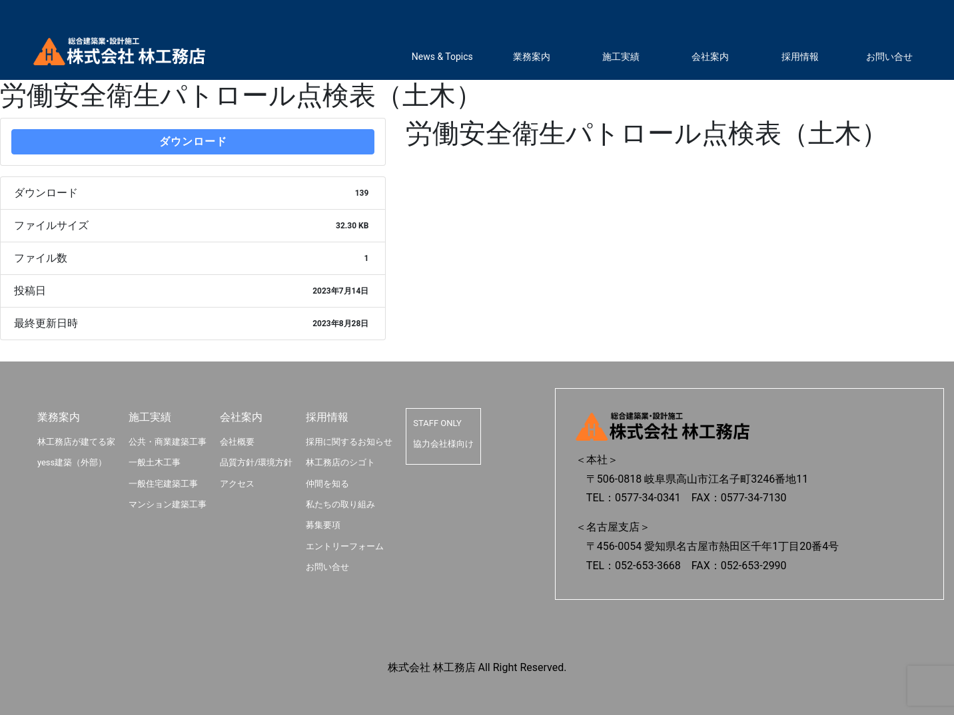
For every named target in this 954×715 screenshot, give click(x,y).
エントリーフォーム (345, 546)
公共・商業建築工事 (168, 442)
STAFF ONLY (437, 423)
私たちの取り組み (340, 504)
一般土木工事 (155, 462)
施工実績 (621, 56)
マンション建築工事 (168, 504)
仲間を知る (327, 484)
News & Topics (442, 56)
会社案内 (710, 56)
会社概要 (237, 442)
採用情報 (800, 56)
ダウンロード (193, 141)
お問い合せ (889, 56)
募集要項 (323, 525)
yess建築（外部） (72, 462)
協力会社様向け (443, 444)
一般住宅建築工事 (163, 484)
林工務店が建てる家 (76, 442)
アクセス (237, 484)
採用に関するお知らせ (349, 442)
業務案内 (531, 56)
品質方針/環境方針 (256, 462)
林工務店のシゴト (340, 462)
